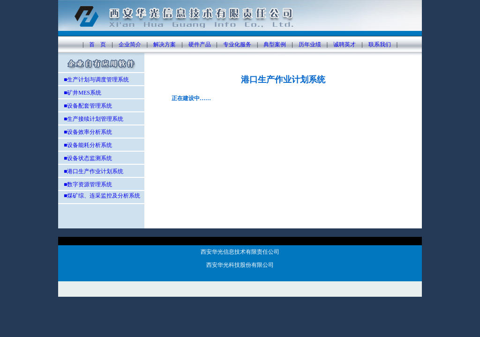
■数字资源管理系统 (88, 184)
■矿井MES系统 (79, 92)
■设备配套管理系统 (85, 106)
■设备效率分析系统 (88, 132)
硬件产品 (199, 44)
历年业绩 (310, 44)
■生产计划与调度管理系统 (93, 79)
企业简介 (130, 44)
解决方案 (164, 44)
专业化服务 (237, 44)
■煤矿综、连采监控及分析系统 (99, 195)
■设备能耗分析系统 (88, 145)
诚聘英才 (344, 44)
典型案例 (274, 44)
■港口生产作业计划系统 (93, 171)
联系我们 (379, 44)
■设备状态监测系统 (88, 158)
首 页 (97, 44)
